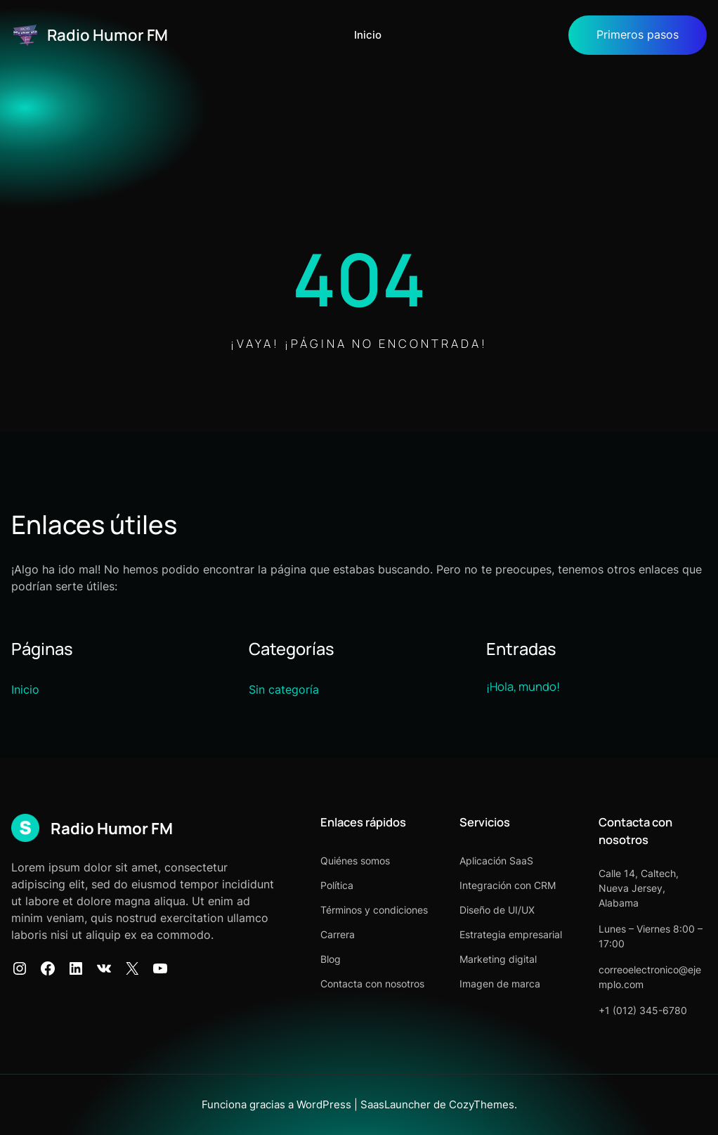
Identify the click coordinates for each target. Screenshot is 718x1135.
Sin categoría (284, 689)
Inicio (367, 35)
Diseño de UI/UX (497, 910)
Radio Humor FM (107, 35)
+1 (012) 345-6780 (643, 1010)
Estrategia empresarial (510, 934)
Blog (330, 959)
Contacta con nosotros (372, 984)
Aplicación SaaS (496, 861)
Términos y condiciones (374, 910)
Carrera (337, 934)
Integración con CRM (507, 885)
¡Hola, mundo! (523, 686)
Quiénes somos (355, 861)
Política (336, 885)
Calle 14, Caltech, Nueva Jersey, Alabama (639, 888)
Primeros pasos (637, 34)
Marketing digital (498, 959)
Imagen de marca (499, 984)
